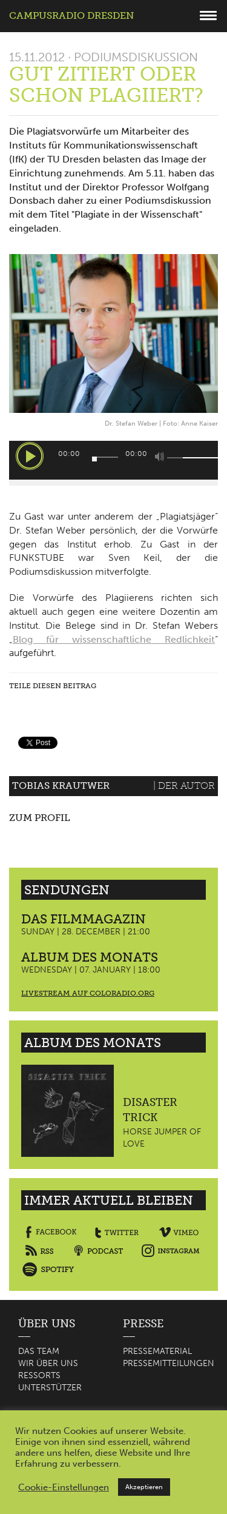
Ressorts (39, 1375)
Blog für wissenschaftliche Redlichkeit (114, 639)
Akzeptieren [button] (144, 1487)
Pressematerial (157, 1351)
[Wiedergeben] (29, 456)
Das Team (38, 1351)
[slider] (105, 457)
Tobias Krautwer (61, 785)
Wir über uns (48, 1363)
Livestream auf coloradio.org (87, 993)
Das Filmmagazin (83, 918)
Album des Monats (89, 957)
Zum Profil (39, 817)
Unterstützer (50, 1387)
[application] (113, 460)
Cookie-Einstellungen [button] (63, 1487)
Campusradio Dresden (71, 15)
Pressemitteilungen (168, 1363)
